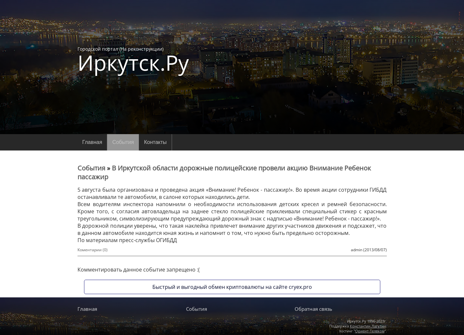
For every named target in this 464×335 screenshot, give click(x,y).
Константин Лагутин (368, 326)
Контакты (155, 142)
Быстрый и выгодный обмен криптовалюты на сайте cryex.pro (232, 287)
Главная (92, 142)
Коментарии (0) (92, 250)
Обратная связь (313, 309)
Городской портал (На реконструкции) (133, 59)
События (123, 142)
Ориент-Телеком (370, 330)
